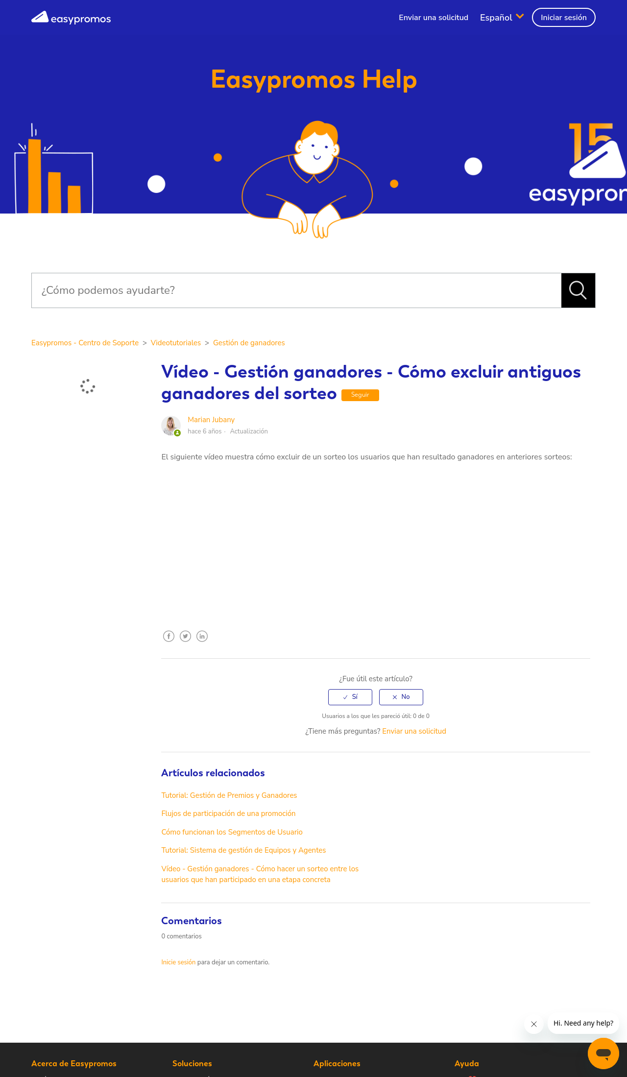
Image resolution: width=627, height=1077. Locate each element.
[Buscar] (296, 290)
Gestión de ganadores (249, 343)
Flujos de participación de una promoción (228, 813)
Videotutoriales (176, 343)
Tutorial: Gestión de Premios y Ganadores (229, 795)
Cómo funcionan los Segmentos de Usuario (231, 832)
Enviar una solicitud (433, 17)
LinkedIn (201, 643)
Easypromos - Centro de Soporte (85, 343)
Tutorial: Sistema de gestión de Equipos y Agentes (243, 850)
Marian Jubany (211, 420)
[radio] (350, 697)
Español (497, 17)
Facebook (168, 643)
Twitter (185, 643)
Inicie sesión (178, 962)
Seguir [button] (360, 394)
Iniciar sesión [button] (564, 17)
